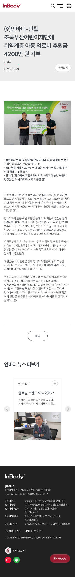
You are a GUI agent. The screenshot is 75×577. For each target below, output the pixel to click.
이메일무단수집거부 (33, 530)
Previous (7, 409)
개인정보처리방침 (12, 530)
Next (68, 409)
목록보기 (63, 67)
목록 (37, 335)
